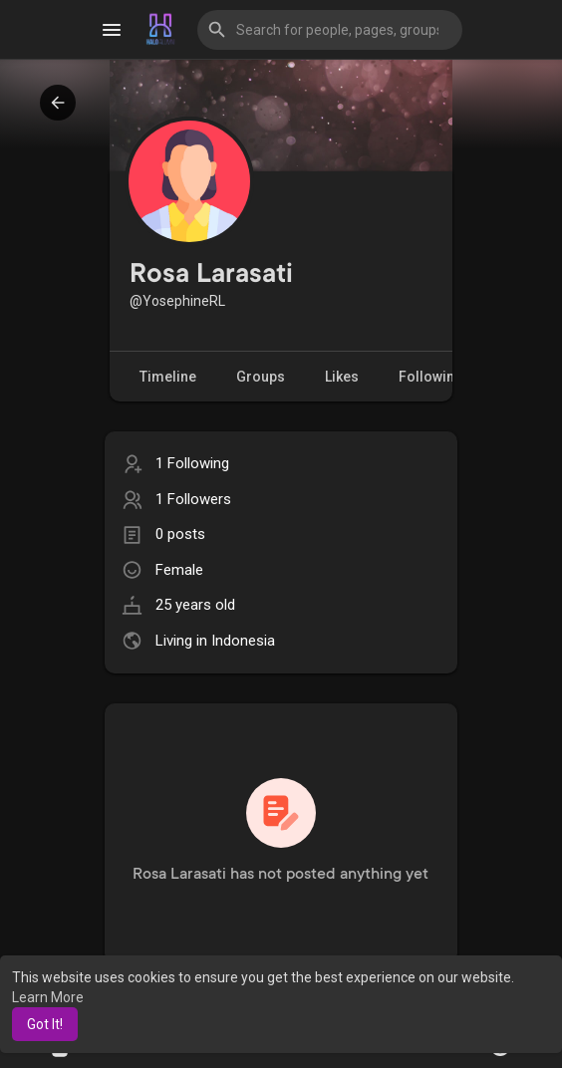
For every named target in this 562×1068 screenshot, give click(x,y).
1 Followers (193, 499)
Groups (260, 377)
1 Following (192, 463)
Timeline (168, 377)
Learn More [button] (48, 997)
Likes (342, 377)
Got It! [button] (45, 1024)
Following (442, 377)
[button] (330, 30)
